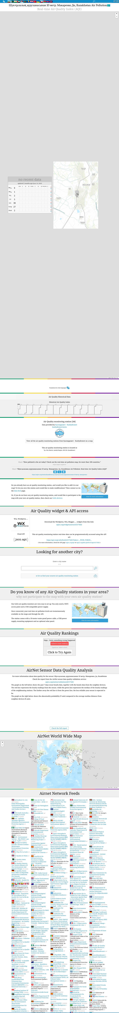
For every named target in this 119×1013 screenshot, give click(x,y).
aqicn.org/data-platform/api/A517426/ (88, 531)
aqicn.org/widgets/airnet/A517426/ (69, 513)
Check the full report (59, 720)
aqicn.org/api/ (70, 531)
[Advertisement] (59, 584)
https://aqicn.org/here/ (59, 453)
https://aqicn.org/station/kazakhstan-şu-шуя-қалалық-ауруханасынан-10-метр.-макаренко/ (59, 463)
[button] (77, 193)
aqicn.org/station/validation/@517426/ (59, 695)
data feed (17, 480)
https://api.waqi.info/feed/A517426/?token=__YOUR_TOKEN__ (69, 529)
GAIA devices (57, 487)
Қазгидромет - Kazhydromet (66, 413)
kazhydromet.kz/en (59, 416)
